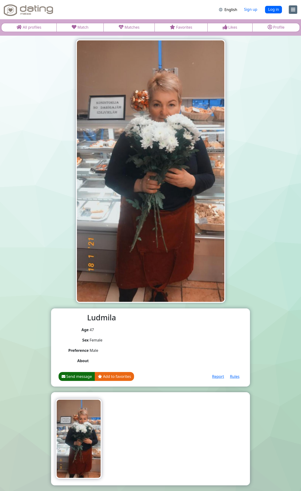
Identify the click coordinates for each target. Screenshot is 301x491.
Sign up (250, 9)
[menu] (293, 9)
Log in (273, 9)
